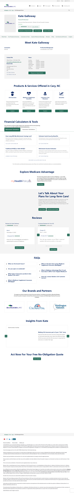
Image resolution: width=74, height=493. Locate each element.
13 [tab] (55, 246)
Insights (70, 36)
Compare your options (11, 156)
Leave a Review (35, 26)
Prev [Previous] (6, 336)
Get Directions (10, 72)
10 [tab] (53, 246)
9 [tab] (52, 246)
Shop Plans (40, 184)
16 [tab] (58, 246)
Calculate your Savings (11, 143)
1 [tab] (46, 246)
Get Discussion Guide (52, 209)
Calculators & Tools (25, 36)
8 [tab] (51, 246)
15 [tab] (57, 246)
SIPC (19, 470)
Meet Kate (4, 36)
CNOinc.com (21, 442)
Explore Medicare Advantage (37, 36)
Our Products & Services (13, 36)
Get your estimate (43, 143)
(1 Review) (29, 26)
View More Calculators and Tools (37, 160)
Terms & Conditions (6, 442)
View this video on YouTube (13, 327)
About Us (67, 1)
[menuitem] (32, 6)
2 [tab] (47, 246)
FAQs (53, 36)
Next (68, 336)
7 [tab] (51, 246)
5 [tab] (49, 246)
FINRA (16, 470)
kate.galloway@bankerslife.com (14, 62)
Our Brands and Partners (61, 36)
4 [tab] (48, 246)
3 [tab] (47, 246)
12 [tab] (55, 246)
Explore (12, 111)
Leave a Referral (48, 30)
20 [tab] (61, 246)
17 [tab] (59, 246)
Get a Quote (38, 30)
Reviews (48, 36)
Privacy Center (15, 442)
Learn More (42, 209)
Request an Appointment (25, 30)
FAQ (62, 1)
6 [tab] (50, 246)
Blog (58, 1)
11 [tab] (54, 246)
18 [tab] (59, 246)
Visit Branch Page (11, 74)
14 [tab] (56, 246)
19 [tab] (60, 246)
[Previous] (38, 235)
